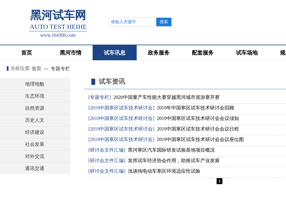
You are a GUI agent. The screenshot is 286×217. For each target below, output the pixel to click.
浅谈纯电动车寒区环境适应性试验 (164, 171)
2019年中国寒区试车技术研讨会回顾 (195, 107)
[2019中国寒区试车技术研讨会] (121, 107)
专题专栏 (60, 68)
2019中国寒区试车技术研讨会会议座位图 (200, 139)
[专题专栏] (99, 97)
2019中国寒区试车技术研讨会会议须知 (198, 118)
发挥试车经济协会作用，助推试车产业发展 (174, 160)
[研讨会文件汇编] (107, 150)
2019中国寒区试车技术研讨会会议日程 (198, 128)
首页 (36, 68)
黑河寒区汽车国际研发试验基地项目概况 (171, 150)
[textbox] (132, 22)
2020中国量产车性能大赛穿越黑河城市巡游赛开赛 (166, 97)
